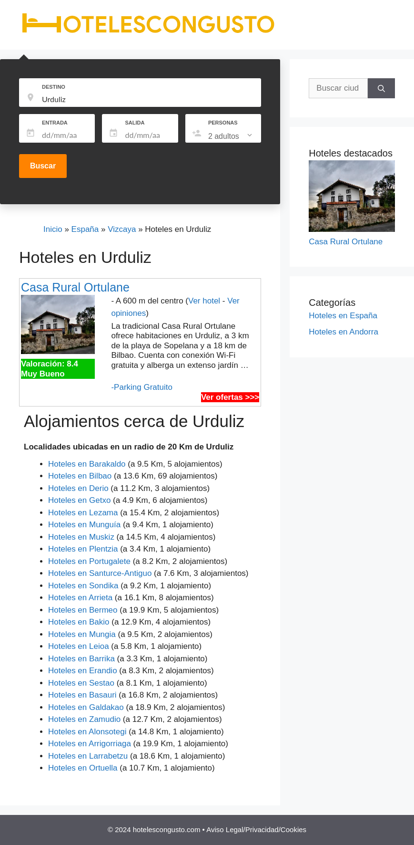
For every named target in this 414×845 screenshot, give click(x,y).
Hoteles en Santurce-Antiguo (99, 573)
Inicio (52, 229)
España (85, 229)
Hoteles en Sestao (81, 683)
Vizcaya (122, 229)
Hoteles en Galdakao (86, 707)
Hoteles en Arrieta (80, 597)
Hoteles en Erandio (82, 670)
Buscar (43, 166)
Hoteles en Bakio (79, 621)
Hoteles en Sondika (83, 585)
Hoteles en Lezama (83, 512)
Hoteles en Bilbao (79, 475)
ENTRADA (55, 122)
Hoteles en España (343, 315)
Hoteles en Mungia (82, 634)
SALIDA (134, 122)
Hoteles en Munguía (84, 524)
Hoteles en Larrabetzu (88, 756)
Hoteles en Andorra (343, 331)
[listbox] (231, 136)
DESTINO (53, 87)
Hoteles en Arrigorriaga (89, 743)
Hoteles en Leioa (78, 646)
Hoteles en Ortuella (83, 767)
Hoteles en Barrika (81, 658)
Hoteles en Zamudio (84, 719)
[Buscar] (381, 88)
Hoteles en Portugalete (89, 561)
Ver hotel (204, 300)
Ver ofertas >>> (230, 397)
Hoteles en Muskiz (81, 537)
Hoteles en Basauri (82, 694)
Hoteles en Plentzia (83, 548)
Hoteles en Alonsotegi (87, 731)
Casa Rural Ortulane (75, 287)
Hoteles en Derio (78, 488)
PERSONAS (223, 122)
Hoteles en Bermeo (83, 610)
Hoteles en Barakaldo (87, 464)
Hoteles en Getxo (79, 500)
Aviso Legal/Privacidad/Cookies (256, 829)
